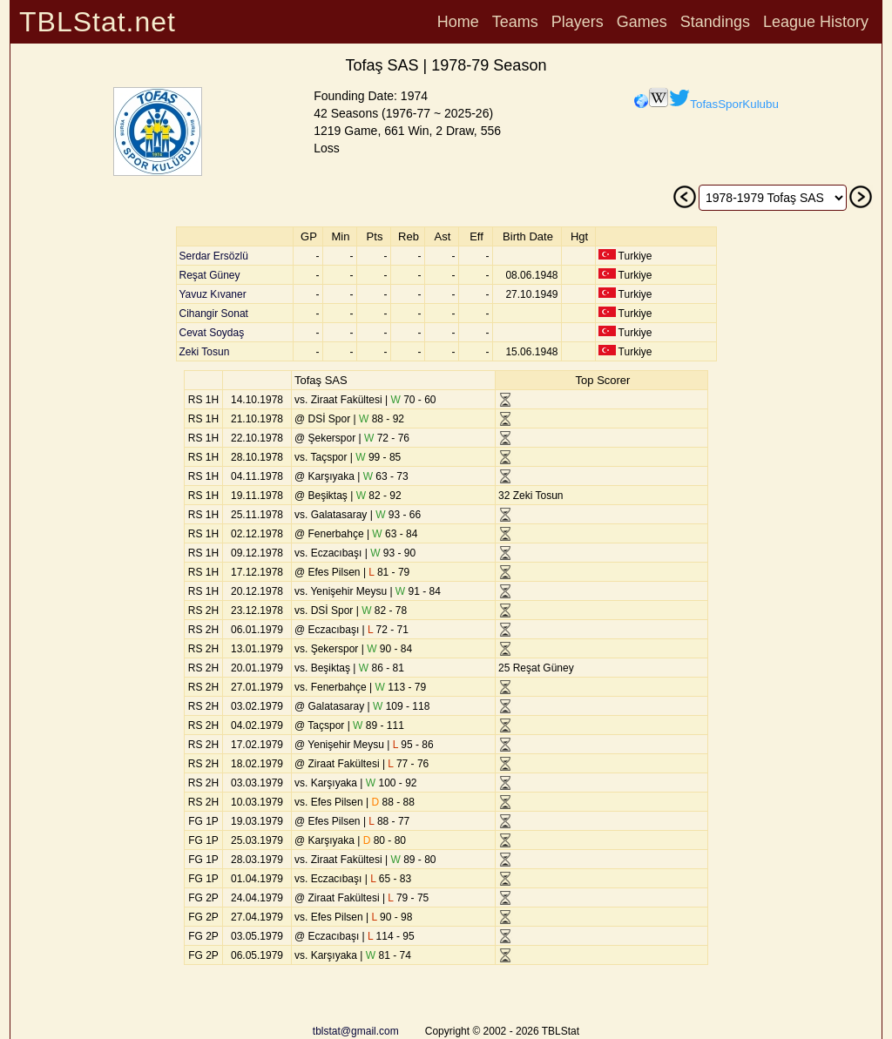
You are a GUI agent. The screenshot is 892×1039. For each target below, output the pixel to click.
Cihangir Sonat (213, 313)
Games (642, 21)
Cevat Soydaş (212, 333)
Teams (515, 21)
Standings (715, 21)
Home (458, 21)
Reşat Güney (209, 275)
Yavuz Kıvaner (213, 294)
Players (577, 21)
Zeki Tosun (204, 352)
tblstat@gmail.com (356, 1031)
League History (815, 21)
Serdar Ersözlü (213, 256)
